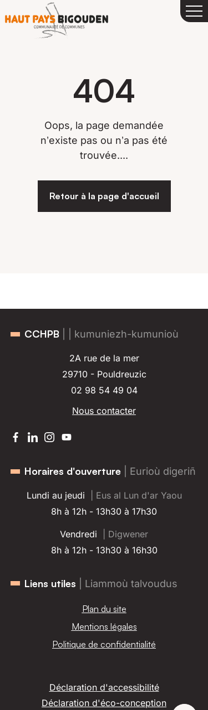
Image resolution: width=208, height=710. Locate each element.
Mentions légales (104, 626)
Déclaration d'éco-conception (104, 702)
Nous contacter (104, 410)
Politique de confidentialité (104, 644)
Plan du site (104, 608)
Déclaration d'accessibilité (104, 687)
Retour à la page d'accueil (104, 195)
